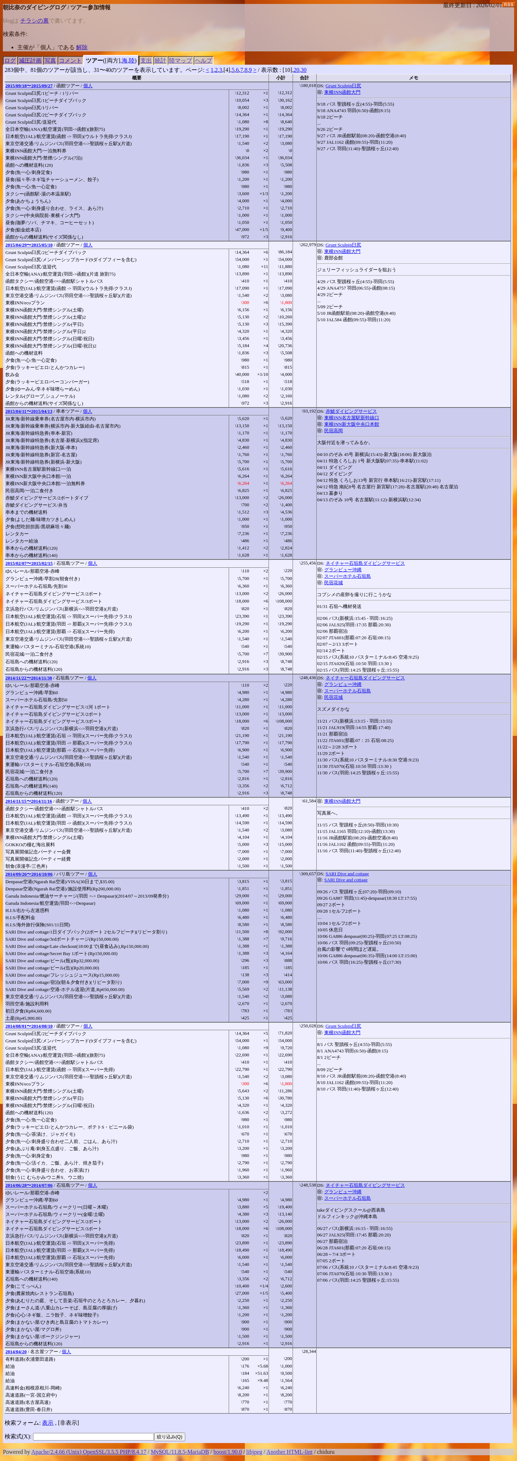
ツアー (94, 60)
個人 (88, 85)
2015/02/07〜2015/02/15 (28, 563)
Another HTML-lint (289, 1452)
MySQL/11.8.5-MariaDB (180, 1452)
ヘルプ (203, 60)
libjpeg (254, 1452)
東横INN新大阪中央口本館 (351, 424)
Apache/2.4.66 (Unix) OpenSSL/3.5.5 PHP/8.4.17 (88, 1452)
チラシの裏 (34, 21)
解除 (82, 47)
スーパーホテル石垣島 (347, 576)
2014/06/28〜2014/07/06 (28, 1185)
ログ (10, 60)
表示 (47, 1423)
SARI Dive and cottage (347, 873)
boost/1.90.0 (228, 1452)
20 (296, 70)
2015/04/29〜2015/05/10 (28, 245)
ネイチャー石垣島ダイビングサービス (365, 563)
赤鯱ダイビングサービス (351, 411)
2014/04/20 (16, 1351)
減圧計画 (30, 60)
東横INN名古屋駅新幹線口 (351, 417)
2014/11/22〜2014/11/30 (28, 678)
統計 (160, 60)
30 (304, 70)
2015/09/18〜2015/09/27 (28, 85)
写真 (50, 60)
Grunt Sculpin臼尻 (343, 85)
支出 (146, 60)
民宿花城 (333, 582)
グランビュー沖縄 (343, 569)
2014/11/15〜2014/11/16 (28, 801)
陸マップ (180, 60)
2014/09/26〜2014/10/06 (28, 874)
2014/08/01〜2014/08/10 (28, 1026)
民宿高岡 (333, 430)
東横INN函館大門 (342, 92)
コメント (70, 60)
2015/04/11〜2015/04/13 (28, 411)
